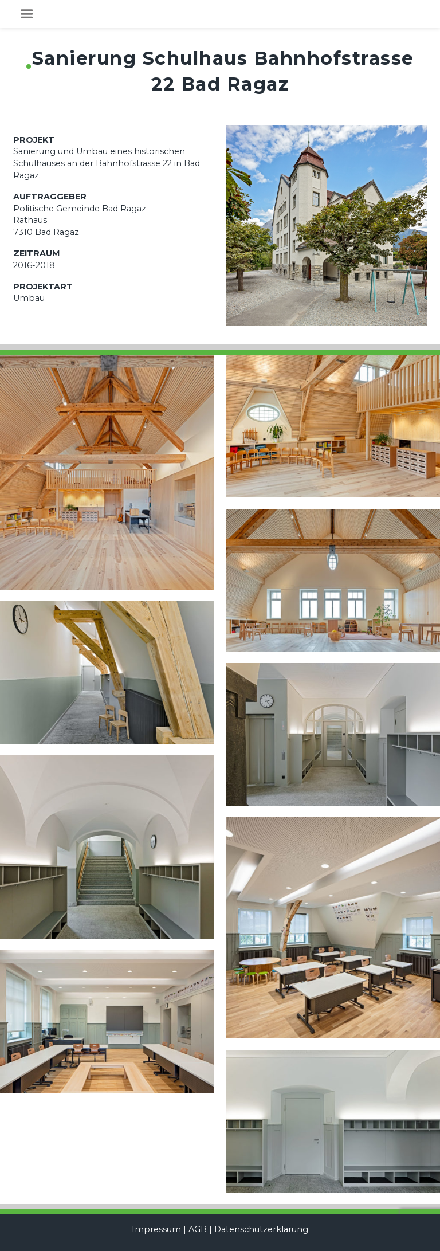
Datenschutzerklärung (261, 1229)
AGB (197, 1229)
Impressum (156, 1229)
